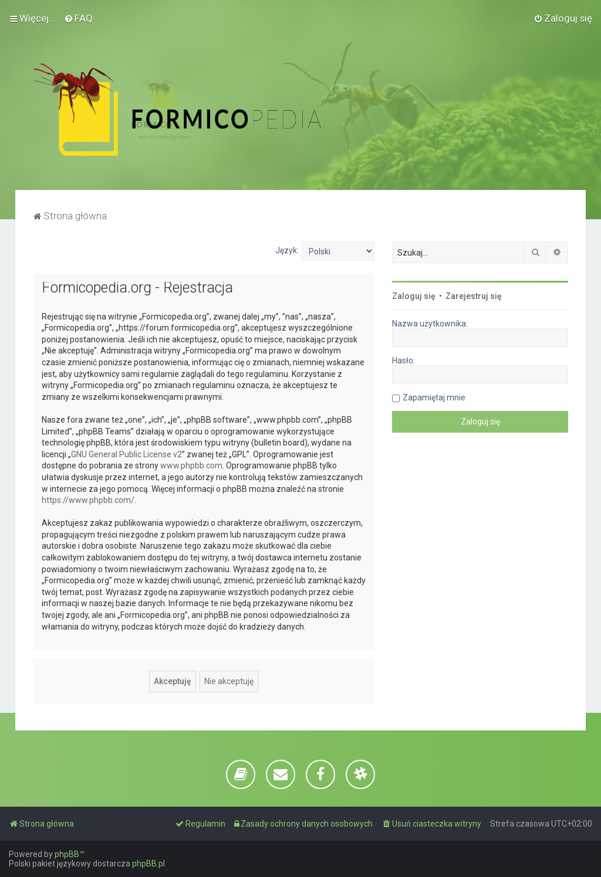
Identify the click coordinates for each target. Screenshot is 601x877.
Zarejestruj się (473, 296)
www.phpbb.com (191, 465)
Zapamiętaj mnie (434, 397)
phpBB (67, 854)
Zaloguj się (413, 296)
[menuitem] (78, 18)
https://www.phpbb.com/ (88, 500)
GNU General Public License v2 (126, 454)
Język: (287, 250)
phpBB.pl (148, 863)
